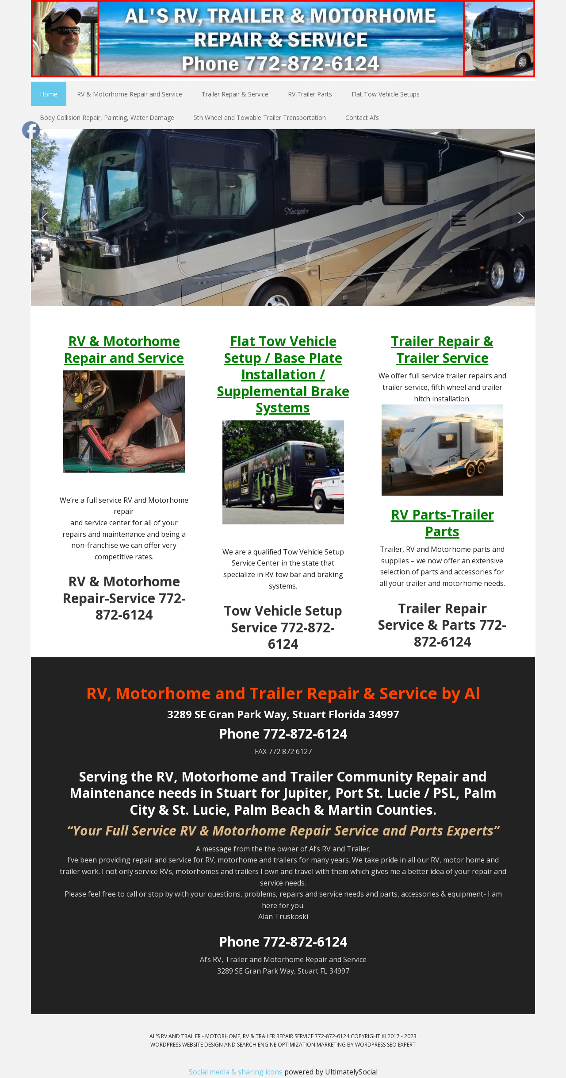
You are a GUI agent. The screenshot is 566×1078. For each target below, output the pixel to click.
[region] (283, 217)
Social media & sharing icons (236, 1072)
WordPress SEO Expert (385, 1044)
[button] (45, 218)
